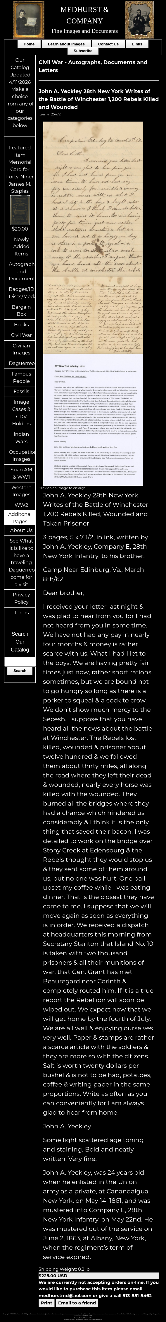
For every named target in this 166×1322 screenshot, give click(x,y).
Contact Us (108, 44)
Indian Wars (21, 437)
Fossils (21, 391)
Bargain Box (21, 310)
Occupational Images (22, 455)
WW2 (21, 505)
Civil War (21, 335)
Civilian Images (21, 349)
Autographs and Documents (22, 271)
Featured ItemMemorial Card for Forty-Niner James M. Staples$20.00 (20, 188)
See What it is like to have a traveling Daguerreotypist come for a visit (22, 562)
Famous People (21, 377)
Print (46, 1303)
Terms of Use (88, 1317)
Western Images (21, 491)
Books (21, 324)
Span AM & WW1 (21, 473)
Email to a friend (77, 1303)
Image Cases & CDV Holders (21, 413)
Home (29, 44)
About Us (21, 530)
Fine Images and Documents (85, 31)
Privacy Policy (21, 598)
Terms (21, 612)
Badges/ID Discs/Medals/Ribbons (22, 292)
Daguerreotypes (22, 363)
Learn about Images (66, 44)
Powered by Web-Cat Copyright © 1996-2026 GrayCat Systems (83, 1319)
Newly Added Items (21, 246)
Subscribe (83, 51)
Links (137, 44)
